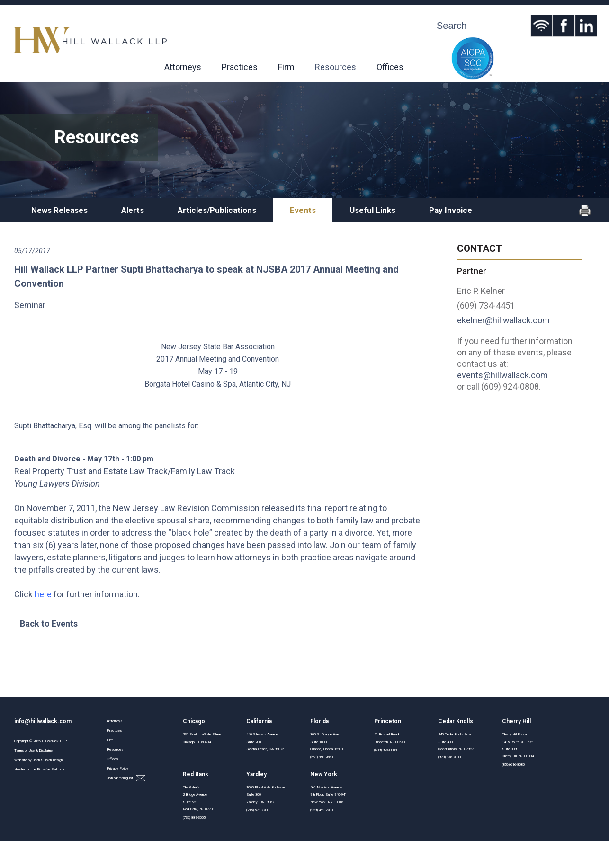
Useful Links (372, 210)
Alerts (132, 210)
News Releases (59, 210)
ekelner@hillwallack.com (503, 320)
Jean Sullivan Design (48, 760)
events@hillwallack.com (502, 375)
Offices (389, 67)
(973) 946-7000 (449, 757)
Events (303, 210)
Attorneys (182, 67)
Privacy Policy (117, 768)
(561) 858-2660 (321, 757)
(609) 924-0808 (385, 750)
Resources (335, 67)
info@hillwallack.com (43, 721)
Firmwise (43, 769)
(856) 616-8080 (513, 764)
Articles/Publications (217, 210)
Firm (286, 67)
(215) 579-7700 (257, 810)
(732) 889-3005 (194, 817)
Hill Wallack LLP (54, 741)
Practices (240, 67)
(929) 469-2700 (321, 810)
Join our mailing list (126, 778)
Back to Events (49, 624)
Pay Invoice (450, 210)
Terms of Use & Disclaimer (34, 750)
